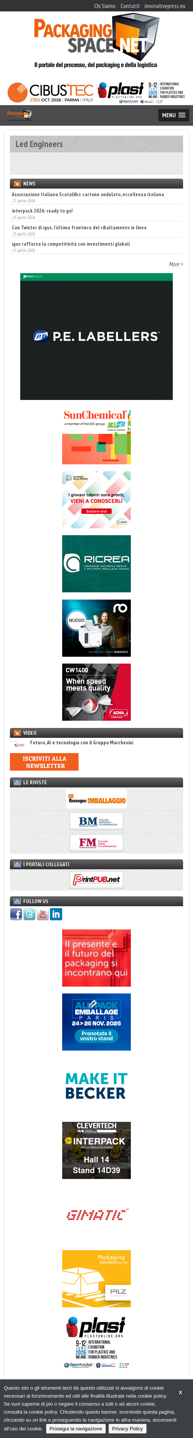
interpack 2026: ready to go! (42, 211)
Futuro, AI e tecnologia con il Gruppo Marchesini (71, 742)
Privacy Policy (127, 1429)
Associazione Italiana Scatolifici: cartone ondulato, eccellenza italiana (88, 194)
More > (176, 264)
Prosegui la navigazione (76, 1429)
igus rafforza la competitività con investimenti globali (71, 244)
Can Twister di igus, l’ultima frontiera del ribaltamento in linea (79, 227)
